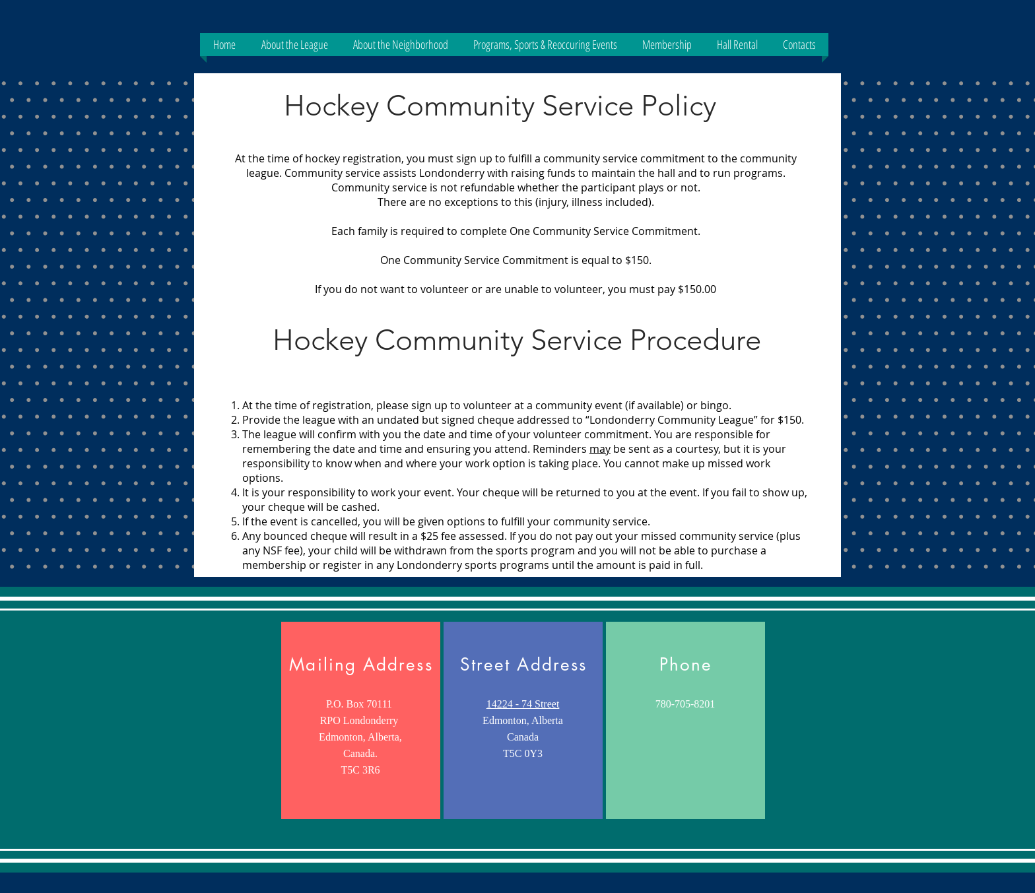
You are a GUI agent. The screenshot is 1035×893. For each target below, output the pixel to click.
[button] (294, 44)
